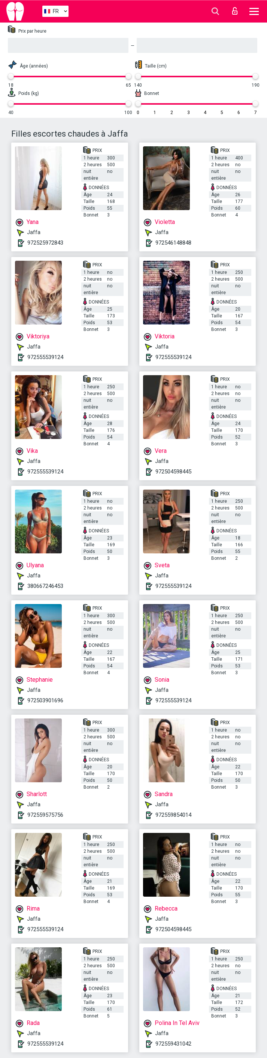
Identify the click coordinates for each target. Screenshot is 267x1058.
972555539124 (45, 357)
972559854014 (173, 815)
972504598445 (173, 471)
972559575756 (45, 815)
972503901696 (45, 700)
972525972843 (45, 242)
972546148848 (173, 242)
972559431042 (173, 1043)
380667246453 (45, 586)
